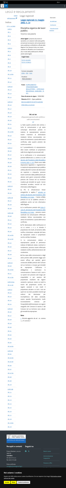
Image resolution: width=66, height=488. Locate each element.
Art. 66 (9, 365)
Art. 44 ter (10, 239)
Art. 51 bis (10, 277)
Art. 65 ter (10, 362)
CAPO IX (10, 263)
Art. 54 (9, 300)
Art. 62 (9, 335)
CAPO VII (10, 198)
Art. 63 (9, 339)
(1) (33, 122)
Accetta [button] (7, 482)
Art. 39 (9, 208)
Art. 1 (9, 32)
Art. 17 (9, 109)
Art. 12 (9, 82)
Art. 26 (9, 151)
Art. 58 (9, 319)
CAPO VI (10, 186)
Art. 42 (9, 224)
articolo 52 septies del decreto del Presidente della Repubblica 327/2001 (33, 194)
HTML (23, 73)
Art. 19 (9, 116)
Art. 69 (9, 381)
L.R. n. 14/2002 (11, 26)
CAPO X (10, 290)
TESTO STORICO (26, 62)
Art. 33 (9, 178)
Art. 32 (9, 174)
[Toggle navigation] (64, 6)
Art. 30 (9, 166)
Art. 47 (9, 250)
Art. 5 (9, 51)
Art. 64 (9, 342)
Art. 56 (9, 312)
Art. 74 (9, 404)
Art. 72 (9, 396)
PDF (27, 73)
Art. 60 (9, 327)
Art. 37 (9, 201)
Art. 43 (9, 227)
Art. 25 (9, 143)
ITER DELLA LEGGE (28, 105)
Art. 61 (9, 331)
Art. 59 (9, 323)
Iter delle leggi (53, 21)
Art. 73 (9, 400)
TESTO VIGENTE (26, 60)
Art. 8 (9, 63)
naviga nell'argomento (12, 17)
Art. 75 (9, 408)
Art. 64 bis (10, 346)
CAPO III (10, 87)
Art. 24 (9, 139)
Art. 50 (9, 266)
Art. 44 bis (10, 235)
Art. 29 (9, 162)
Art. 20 (9, 120)
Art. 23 (9, 135)
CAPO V (10, 148)
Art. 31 (9, 170)
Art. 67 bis (10, 373)
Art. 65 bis (10, 358)
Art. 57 (9, 316)
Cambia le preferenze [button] (23, 482)
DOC (31, 73)
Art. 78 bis (10, 423)
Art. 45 (9, 243)
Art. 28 (9, 158)
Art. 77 (9, 415)
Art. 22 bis (10, 132)
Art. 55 (9, 304)
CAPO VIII (10, 213)
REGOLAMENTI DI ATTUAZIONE (32, 102)
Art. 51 (9, 273)
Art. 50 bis (10, 270)
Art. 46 (9, 247)
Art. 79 (9, 427)
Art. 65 (9, 354)
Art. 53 (9, 296)
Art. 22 (9, 128)
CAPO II (10, 48)
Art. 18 (9, 112)
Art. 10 (9, 70)
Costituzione (53, 25)
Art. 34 (9, 181)
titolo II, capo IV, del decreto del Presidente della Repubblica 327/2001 (33, 209)
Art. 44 (9, 231)
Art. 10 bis (10, 74)
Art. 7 (9, 59)
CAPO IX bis (11, 282)
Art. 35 (9, 189)
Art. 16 (9, 105)
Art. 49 (9, 258)
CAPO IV (10, 102)
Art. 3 (9, 40)
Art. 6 (9, 55)
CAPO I (10, 29)
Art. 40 (9, 216)
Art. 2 (9, 36)
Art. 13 (9, 90)
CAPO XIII (10, 389)
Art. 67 (9, 369)
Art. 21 (9, 124)
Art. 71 (9, 392)
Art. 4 (9, 44)
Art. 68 (9, 377)
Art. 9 (9, 67)
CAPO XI (10, 309)
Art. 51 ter (10, 285)
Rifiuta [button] (13, 482)
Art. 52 (9, 293)
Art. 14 (9, 93)
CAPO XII (10, 351)
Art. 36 (9, 193)
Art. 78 (9, 419)
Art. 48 (9, 254)
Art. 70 (9, 385)
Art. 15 (9, 97)
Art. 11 (9, 78)
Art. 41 (9, 220)
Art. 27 (9, 155)
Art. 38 (9, 204)
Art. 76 (9, 411)
